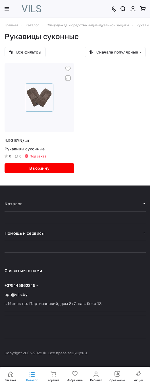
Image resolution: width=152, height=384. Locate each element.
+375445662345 (20, 285)
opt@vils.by (16, 294)
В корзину (39, 168)
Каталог (13, 203)
